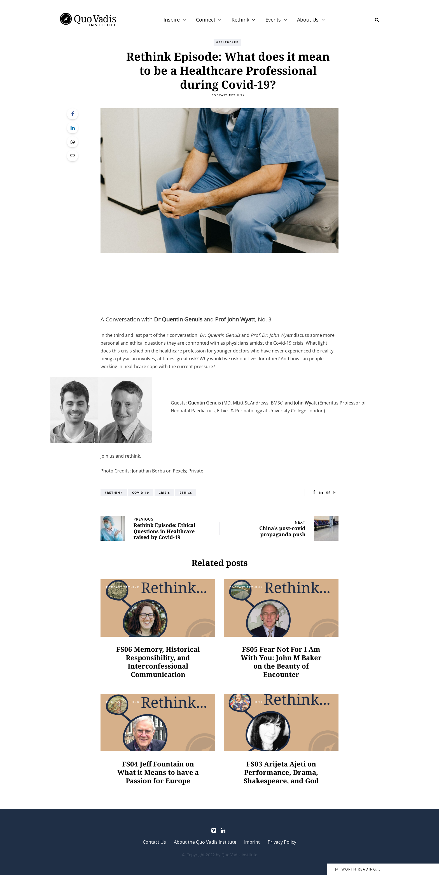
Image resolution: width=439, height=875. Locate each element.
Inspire (172, 19)
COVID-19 (140, 493)
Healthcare (227, 42)
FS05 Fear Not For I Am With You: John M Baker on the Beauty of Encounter (281, 662)
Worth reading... (361, 869)
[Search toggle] (375, 20)
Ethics (185, 493)
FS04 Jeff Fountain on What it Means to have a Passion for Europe (158, 772)
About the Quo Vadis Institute (205, 842)
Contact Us (154, 842)
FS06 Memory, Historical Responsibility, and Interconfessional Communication (158, 662)
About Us (308, 19)
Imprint (252, 842)
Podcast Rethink (228, 95)
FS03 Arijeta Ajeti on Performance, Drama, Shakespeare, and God (281, 772)
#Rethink (114, 493)
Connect (205, 19)
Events (273, 19)
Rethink (240, 19)
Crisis (164, 493)
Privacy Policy (282, 842)
